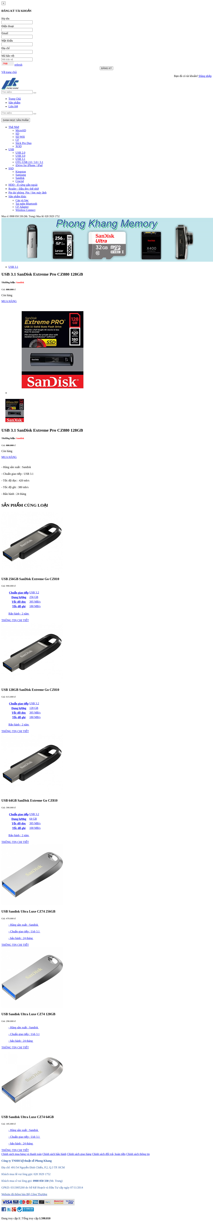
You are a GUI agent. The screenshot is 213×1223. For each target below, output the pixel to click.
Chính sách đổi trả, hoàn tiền (109, 1154)
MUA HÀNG (9, 301)
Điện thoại (7, 26)
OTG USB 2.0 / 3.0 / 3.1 (29, 162)
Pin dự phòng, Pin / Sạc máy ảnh (27, 192)
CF (17, 139)
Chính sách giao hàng (79, 1154)
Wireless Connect (25, 209)
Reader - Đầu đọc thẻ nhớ (23, 188)
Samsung (21, 174)
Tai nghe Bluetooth (26, 203)
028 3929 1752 (52, 216)
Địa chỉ (5, 48)
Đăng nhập (205, 75)
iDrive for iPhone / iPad (29, 165)
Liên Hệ (13, 106)
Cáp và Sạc (22, 200)
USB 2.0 (20, 152)
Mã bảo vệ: (8, 55)
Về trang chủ (9, 72)
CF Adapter (22, 206)
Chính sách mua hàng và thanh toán (21, 1154)
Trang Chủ (14, 98)
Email (4, 33)
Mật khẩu (7, 40)
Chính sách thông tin (138, 1154)
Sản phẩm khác (17, 196)
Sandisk (20, 177)
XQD (19, 146)
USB (11, 149)
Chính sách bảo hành (54, 1154)
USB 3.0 (20, 155)
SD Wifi (20, 136)
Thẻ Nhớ (13, 127)
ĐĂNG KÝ (106, 68)
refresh (18, 64)
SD (17, 133)
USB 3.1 (20, 158)
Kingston (21, 171)
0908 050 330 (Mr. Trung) (22, 216)
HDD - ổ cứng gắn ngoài (23, 184)
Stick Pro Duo (24, 143)
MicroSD (21, 130)
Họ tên (5, 18)
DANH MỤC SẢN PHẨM (16, 120)
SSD (11, 168)
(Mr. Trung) (56, 1180)
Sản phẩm (14, 102)
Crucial (20, 181)
